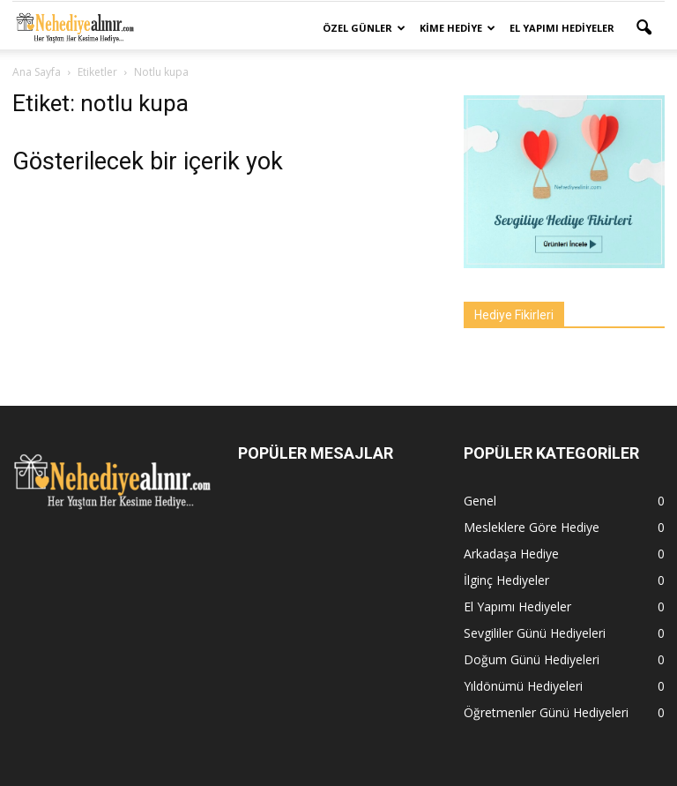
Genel (480, 500)
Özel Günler (364, 27)
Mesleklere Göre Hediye (531, 527)
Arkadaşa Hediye (511, 553)
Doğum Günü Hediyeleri (531, 659)
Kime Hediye (457, 27)
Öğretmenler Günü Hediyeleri (546, 712)
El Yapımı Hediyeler (562, 27)
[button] (643, 28)
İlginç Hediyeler (506, 580)
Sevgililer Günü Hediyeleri (535, 633)
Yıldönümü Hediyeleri (523, 685)
